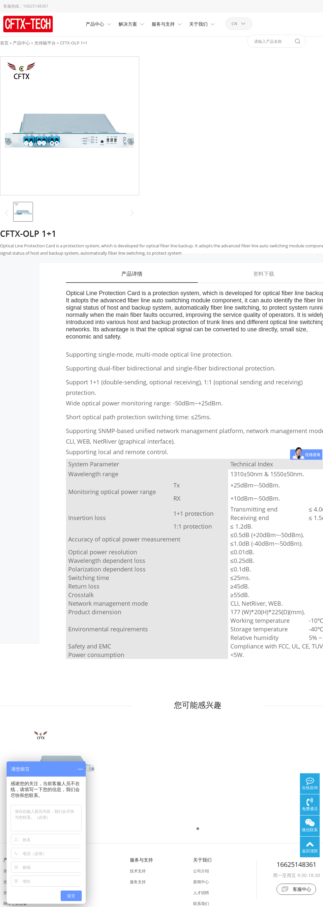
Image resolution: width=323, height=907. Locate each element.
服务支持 (138, 882)
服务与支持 (141, 860)
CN (234, 23)
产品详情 (131, 273)
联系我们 (201, 903)
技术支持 (138, 871)
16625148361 (35, 6)
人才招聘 (201, 892)
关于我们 (202, 860)
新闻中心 (201, 882)
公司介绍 (201, 871)
